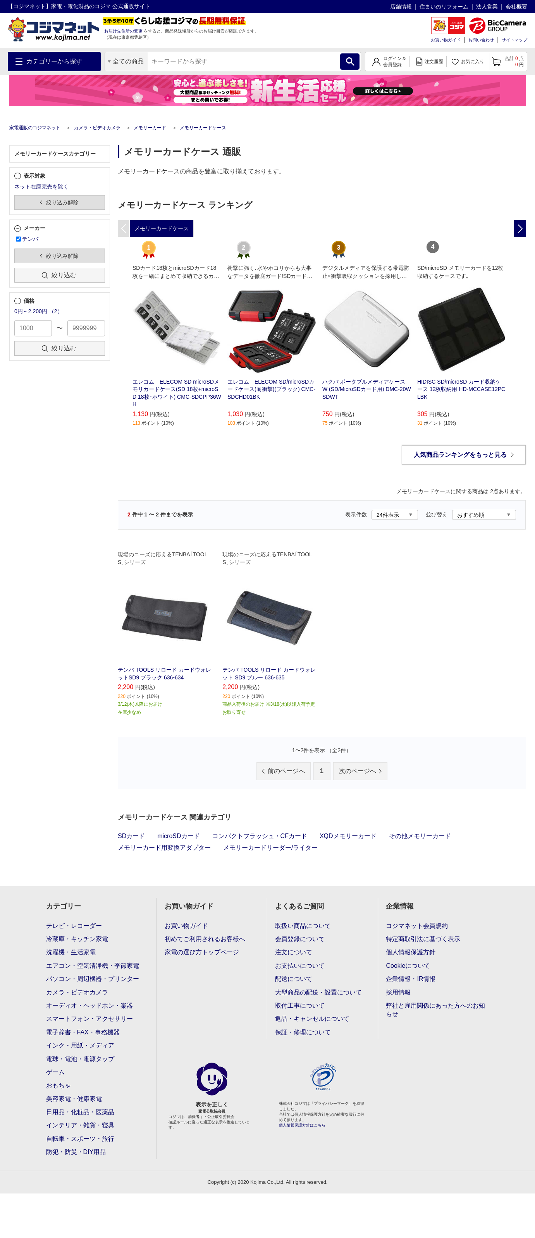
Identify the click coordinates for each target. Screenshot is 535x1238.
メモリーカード (150, 127)
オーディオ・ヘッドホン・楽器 (89, 1005)
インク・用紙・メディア (80, 1045)
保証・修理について (303, 1032)
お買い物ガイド (446, 40)
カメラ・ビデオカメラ (97, 127)
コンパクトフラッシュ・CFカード (259, 836)
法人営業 (487, 6)
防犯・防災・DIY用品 (76, 1152)
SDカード (131, 836)
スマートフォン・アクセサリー (89, 1018)
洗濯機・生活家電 (71, 952)
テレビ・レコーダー (74, 925)
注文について (293, 952)
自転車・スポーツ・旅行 (80, 1138)
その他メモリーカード (420, 836)
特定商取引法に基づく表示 (423, 939)
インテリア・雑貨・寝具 (80, 1125)
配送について (293, 979)
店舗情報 (401, 6)
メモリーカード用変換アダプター (164, 847)
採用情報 (398, 992)
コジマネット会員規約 (417, 925)
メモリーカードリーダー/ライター (270, 847)
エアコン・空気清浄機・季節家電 (92, 965)
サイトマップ (514, 40)
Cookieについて (408, 965)
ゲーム (55, 1072)
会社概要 (516, 6)
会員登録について (300, 939)
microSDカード (178, 836)
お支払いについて (300, 965)
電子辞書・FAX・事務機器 (83, 1032)
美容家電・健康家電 (74, 1099)
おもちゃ (58, 1085)
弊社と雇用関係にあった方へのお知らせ (435, 1009)
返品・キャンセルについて (312, 1018)
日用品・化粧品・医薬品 (80, 1112)
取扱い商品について (303, 925)
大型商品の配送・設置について (318, 992)
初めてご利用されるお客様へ (205, 939)
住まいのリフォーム (444, 6)
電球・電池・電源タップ (80, 1059)
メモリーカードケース (203, 127)
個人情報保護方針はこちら (302, 1125)
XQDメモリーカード (348, 836)
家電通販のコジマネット (34, 127)
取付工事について (300, 1005)
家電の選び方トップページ (202, 952)
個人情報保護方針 (410, 952)
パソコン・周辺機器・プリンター (92, 979)
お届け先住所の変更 (123, 31)
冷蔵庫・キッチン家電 (77, 939)
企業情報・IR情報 (410, 979)
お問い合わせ (481, 40)
